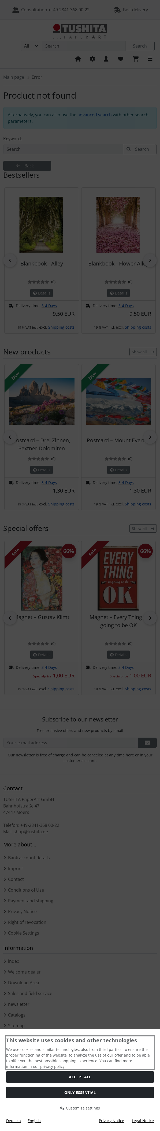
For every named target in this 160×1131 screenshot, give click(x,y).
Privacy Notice (111, 1120)
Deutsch (13, 1120)
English (34, 1120)
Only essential (80, 1092)
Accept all (80, 1076)
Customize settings (80, 1108)
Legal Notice (143, 1120)
